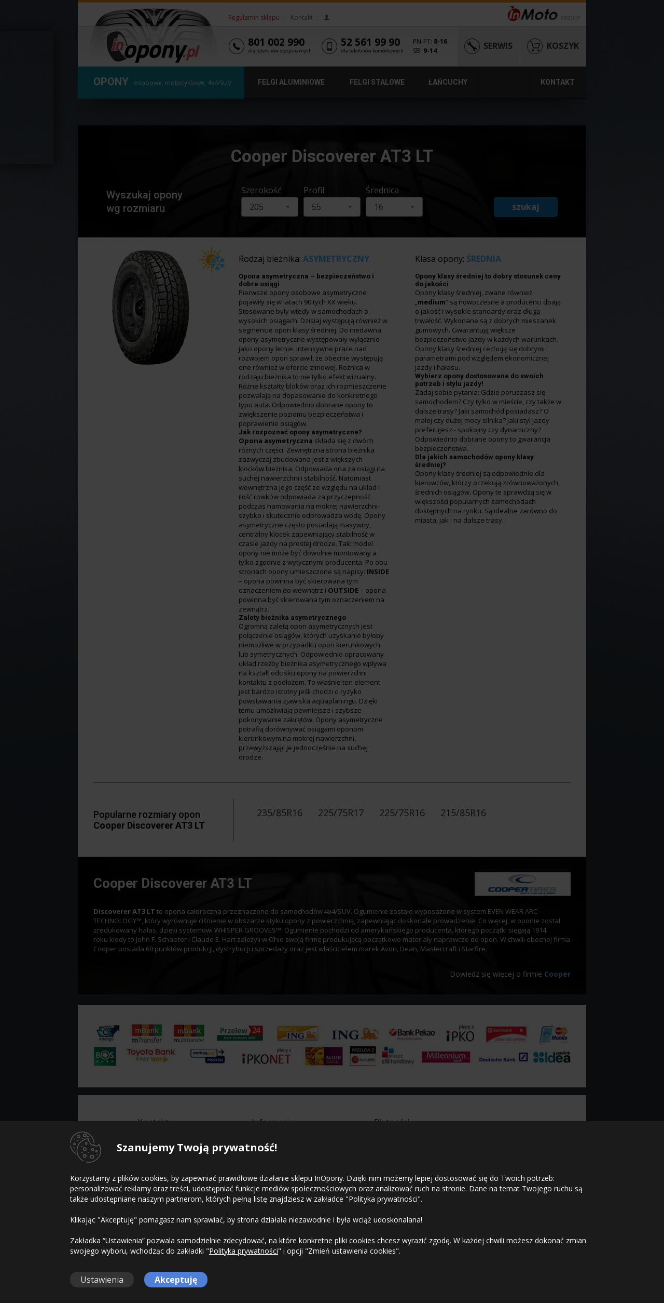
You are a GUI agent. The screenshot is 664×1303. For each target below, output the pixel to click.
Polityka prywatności (243, 1251)
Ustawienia (101, 1279)
